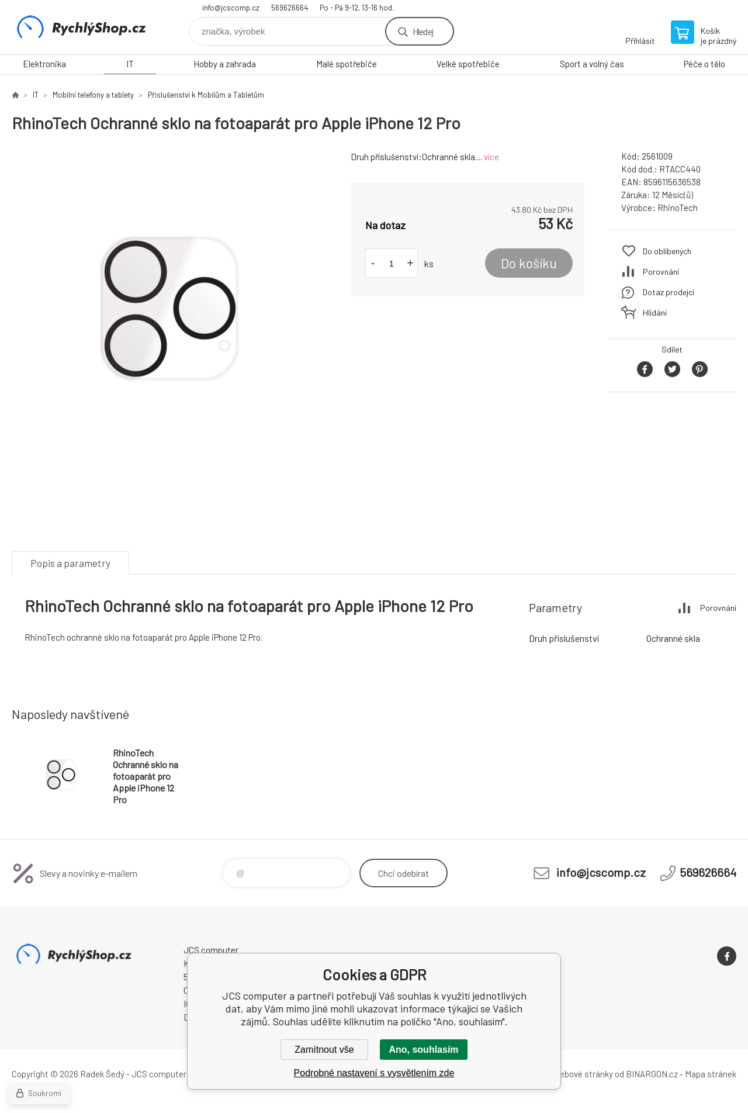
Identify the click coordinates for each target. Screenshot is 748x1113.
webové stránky (583, 1074)
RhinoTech (677, 207)
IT (130, 63)
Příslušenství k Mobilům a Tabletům (206, 94)
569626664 (289, 7)
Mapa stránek (710, 1074)
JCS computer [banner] (82, 27)
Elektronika (44, 63)
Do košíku (529, 263)
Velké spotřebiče (468, 63)
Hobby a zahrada (224, 63)
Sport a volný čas (592, 63)
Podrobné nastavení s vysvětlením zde (374, 1073)
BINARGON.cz (652, 1074)
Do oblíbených (667, 251)
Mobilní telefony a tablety (93, 94)
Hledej (423, 31)
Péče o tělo (704, 63)
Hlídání (655, 312)
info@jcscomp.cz (230, 7)
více (491, 156)
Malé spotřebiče (346, 63)
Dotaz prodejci (668, 292)
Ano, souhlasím (423, 1050)
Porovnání (661, 271)
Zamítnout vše (324, 1050)
